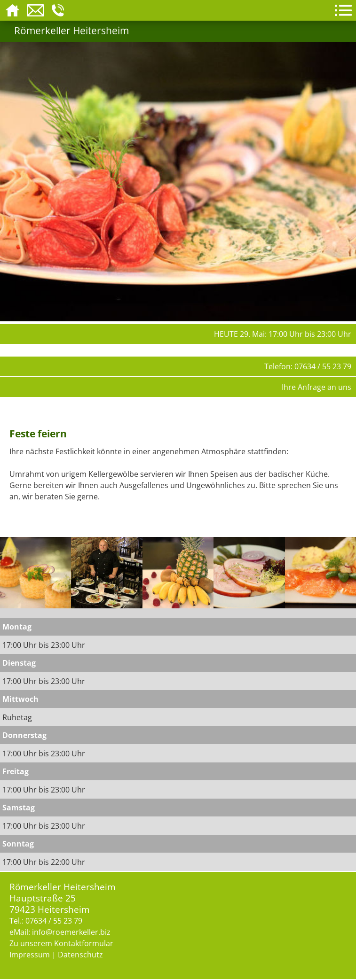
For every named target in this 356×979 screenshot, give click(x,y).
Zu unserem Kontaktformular (61, 943)
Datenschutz (80, 954)
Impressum (29, 954)
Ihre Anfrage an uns (316, 387)
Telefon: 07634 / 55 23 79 (307, 366)
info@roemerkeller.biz (71, 932)
